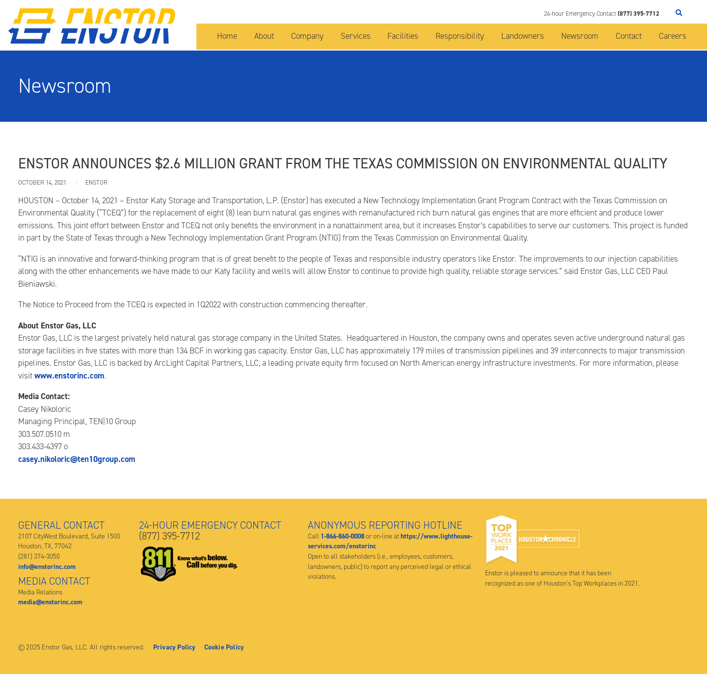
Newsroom (579, 35)
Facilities (402, 35)
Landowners (522, 35)
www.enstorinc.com (69, 375)
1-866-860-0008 (342, 536)
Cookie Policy (224, 647)
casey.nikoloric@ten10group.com (77, 459)
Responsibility (459, 35)
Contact (629, 35)
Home (227, 35)
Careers (672, 35)
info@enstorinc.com (47, 566)
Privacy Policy (174, 647)
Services (356, 35)
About (264, 35)
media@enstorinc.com (50, 601)
